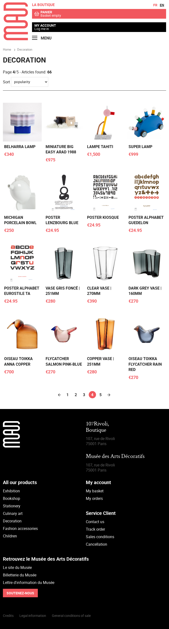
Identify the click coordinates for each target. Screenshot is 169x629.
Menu (42, 38)
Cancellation (96, 544)
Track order (95, 529)
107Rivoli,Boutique (97, 427)
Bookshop (11, 498)
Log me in (41, 28)
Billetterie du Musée (19, 575)
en (162, 5)
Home (7, 49)
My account (45, 25)
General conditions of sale (71, 615)
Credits (8, 615)
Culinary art (13, 513)
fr (155, 5)
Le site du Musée (17, 567)
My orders (94, 498)
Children (10, 536)
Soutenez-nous (20, 593)
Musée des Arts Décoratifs (115, 456)
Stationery (11, 506)
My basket (95, 491)
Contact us (95, 521)
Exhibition (11, 491)
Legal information (32, 615)
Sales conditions (100, 536)
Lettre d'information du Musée (28, 582)
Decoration (12, 521)
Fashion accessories (20, 528)
